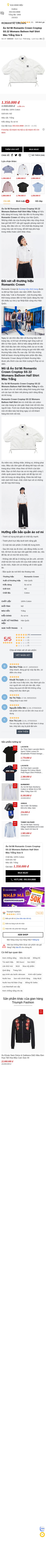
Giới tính (5, 606)
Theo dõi (39, 913)
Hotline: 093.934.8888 (23, 879)
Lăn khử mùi (7, 966)
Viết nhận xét (23, 655)
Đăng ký (36, 940)
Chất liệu (6, 601)
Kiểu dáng (6, 616)
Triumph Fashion (13, 912)
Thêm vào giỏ (12, 149)
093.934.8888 (14, 12)
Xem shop (23, 935)
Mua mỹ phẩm (28, 966)
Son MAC (31, 962)
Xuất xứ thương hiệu (9, 621)
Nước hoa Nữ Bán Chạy (12, 982)
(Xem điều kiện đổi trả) (23, 918)
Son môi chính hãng (22, 978)
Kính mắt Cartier (35, 974)
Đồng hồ (36, 958)
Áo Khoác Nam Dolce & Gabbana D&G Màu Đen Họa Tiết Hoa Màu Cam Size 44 (22, 1056)
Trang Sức (17, 970)
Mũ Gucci (20, 962)
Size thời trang (9, 628)
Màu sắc (5, 611)
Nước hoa (6, 978)
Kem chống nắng (9, 958)
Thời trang (26, 39)
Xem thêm (23, 732)
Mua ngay (34, 149)
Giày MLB (37, 978)
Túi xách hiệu (7, 962)
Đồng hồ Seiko (31, 982)
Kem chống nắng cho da (12, 991)
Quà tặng (6, 970)
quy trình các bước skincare (13, 974)
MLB (18, 966)
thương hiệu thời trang (28, 289)
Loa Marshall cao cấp (11, 987)
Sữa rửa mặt (25, 958)
